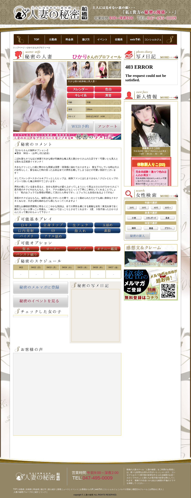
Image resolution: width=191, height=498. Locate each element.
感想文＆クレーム (140, 489)
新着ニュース (63, 489)
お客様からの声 (86, 489)
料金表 (69, 39)
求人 (160, 489)
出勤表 (53, 39)
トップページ (19, 48)
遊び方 (86, 39)
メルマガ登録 (125, 489)
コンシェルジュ (152, 39)
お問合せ (153, 489)
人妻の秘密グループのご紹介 (26, 492)
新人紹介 (52, 489)
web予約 (135, 39)
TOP (36, 39)
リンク (43, 492)
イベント (102, 39)
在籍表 (119, 39)
